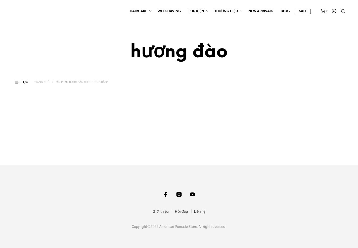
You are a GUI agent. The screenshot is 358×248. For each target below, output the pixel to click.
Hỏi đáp (181, 211)
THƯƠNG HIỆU (226, 11)
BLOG (285, 11)
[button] (324, 11)
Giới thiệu (161, 211)
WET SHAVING (169, 11)
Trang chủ (41, 82)
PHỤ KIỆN (196, 11)
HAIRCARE (138, 11)
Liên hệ (199, 211)
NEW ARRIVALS (260, 11)
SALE (303, 11)
